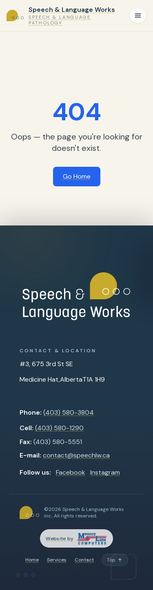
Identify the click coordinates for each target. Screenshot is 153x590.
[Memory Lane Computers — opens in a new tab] (76, 538)
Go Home (77, 176)
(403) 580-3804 (68, 412)
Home (32, 560)
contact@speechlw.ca (76, 455)
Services (57, 560)
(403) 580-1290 (59, 428)
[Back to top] (115, 560)
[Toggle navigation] (137, 15)
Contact (84, 560)
